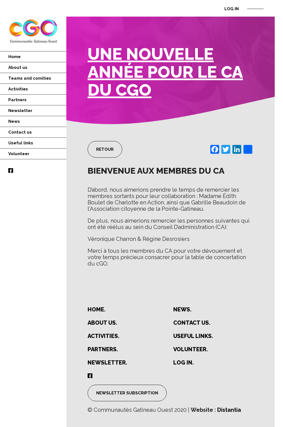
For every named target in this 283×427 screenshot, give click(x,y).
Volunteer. (190, 349)
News (14, 121)
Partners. (103, 349)
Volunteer (18, 153)
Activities (18, 89)
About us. (102, 323)
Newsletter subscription (127, 392)
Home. (97, 309)
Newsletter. (107, 363)
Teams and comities (29, 78)
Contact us (20, 132)
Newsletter (20, 110)
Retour (105, 149)
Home (14, 56)
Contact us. (191, 323)
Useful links (20, 142)
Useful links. (193, 336)
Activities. (103, 336)
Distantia (229, 410)
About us (17, 67)
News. (182, 309)
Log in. (183, 363)
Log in (231, 8)
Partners (17, 99)
